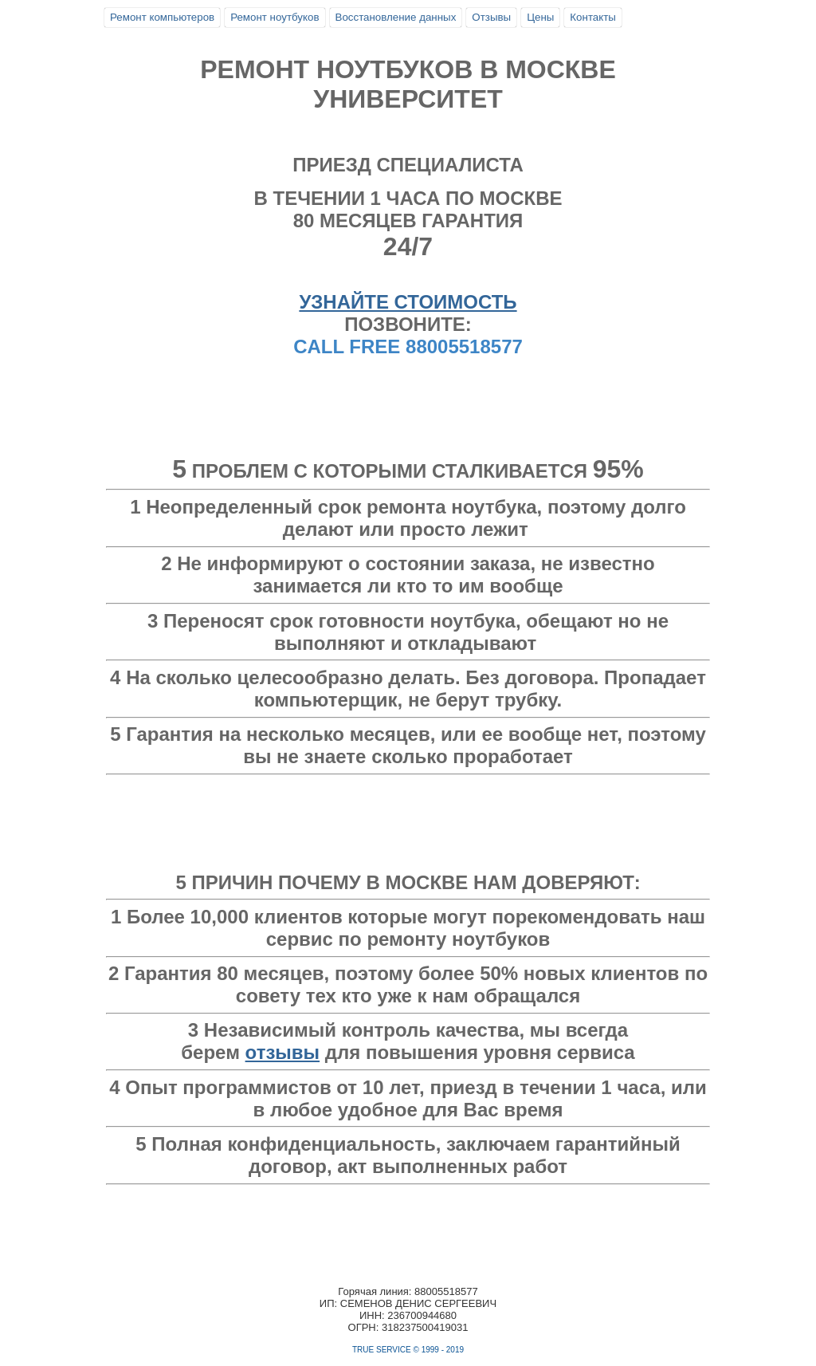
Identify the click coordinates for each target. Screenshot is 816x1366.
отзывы (282, 1052)
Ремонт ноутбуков (274, 17)
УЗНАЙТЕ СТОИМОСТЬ (407, 302)
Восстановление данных (396, 17)
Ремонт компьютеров (162, 17)
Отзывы (491, 17)
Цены (540, 17)
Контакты (593, 17)
